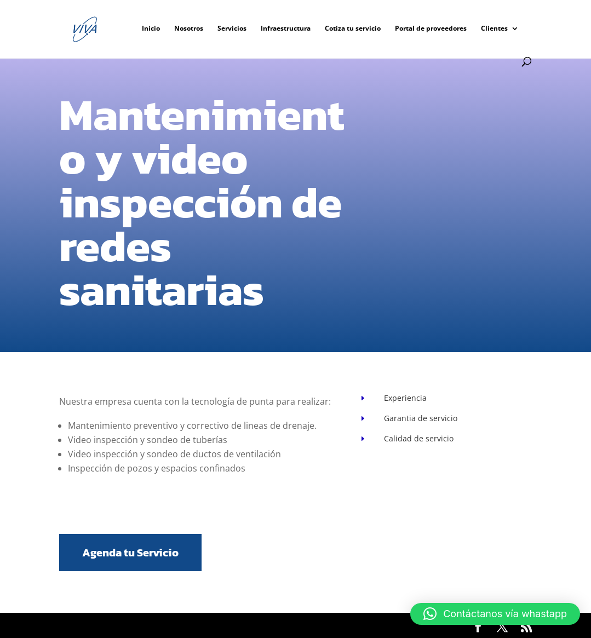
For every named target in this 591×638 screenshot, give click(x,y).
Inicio (151, 29)
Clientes (494, 29)
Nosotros (188, 29)
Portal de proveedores (431, 29)
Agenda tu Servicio (130, 552)
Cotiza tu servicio (353, 29)
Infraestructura (286, 29)
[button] (495, 614)
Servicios (231, 29)
